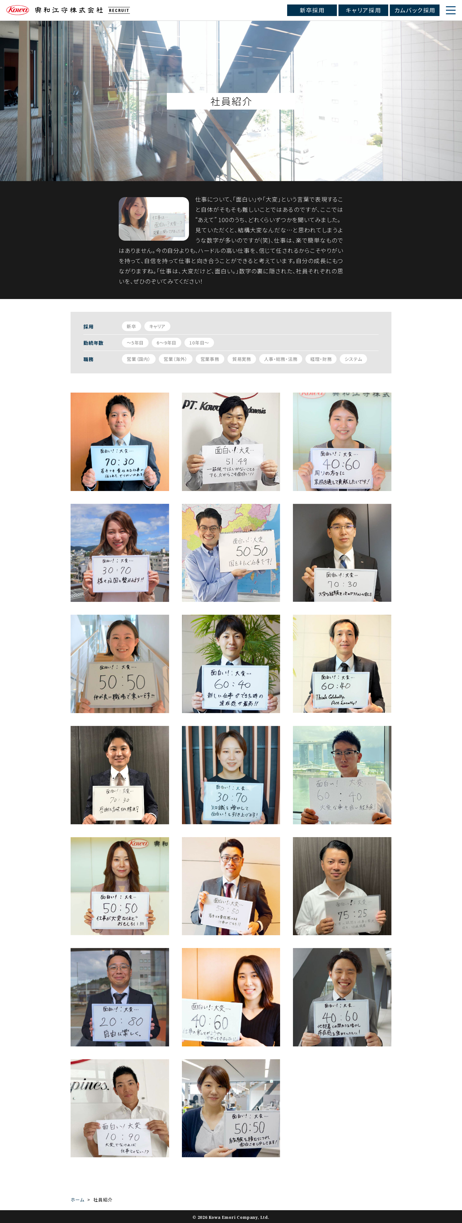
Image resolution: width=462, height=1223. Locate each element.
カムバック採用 (415, 10)
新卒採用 (312, 10)
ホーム (77, 1199)
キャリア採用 (363, 10)
